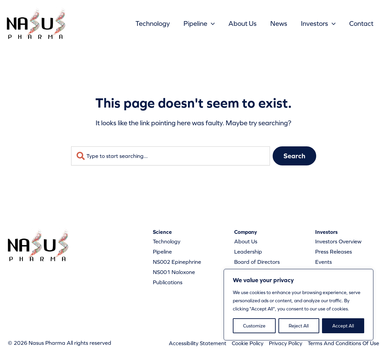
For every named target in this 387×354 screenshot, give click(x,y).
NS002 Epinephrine (177, 262)
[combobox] (170, 155)
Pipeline (199, 23)
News (278, 23)
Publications (167, 282)
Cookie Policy (247, 343)
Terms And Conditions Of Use (343, 343)
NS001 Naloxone (174, 272)
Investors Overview (338, 241)
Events (323, 262)
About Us (242, 23)
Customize (254, 325)
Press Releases (333, 251)
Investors (318, 23)
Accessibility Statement (197, 343)
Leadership (248, 251)
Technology (152, 23)
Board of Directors (257, 262)
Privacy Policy (285, 343)
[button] (211, 23)
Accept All (343, 325)
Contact (361, 23)
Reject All (299, 325)
